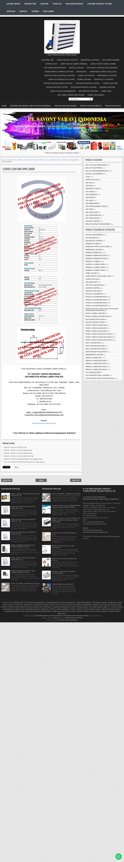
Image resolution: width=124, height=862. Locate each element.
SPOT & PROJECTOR (92, 343)
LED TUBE (89, 209)
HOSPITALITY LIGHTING (103, 79)
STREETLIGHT (51, 64)
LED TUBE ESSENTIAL (93, 215)
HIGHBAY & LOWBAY (92, 261)
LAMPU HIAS (106, 91)
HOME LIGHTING (84, 79)
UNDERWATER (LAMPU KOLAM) (14, 611)
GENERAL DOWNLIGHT (93, 252)
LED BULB (89, 186)
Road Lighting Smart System (95, 319)
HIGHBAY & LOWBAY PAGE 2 (95, 267)
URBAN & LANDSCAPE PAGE (95, 361)
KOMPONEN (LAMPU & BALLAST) (103, 72)
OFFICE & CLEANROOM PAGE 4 (96, 303)
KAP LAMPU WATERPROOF (55, 68)
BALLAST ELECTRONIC (93, 168)
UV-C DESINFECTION (92, 372)
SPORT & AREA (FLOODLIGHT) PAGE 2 (99, 337)
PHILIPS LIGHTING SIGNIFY (65, 106)
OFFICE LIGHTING (76, 68)
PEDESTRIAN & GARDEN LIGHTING (59, 72)
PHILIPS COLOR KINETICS (91, 106)
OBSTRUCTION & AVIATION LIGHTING (59, 75)
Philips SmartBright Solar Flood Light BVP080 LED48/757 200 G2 (23, 546)
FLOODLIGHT (19, 604)
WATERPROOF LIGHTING (90, 604)
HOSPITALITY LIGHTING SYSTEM (44, 604)
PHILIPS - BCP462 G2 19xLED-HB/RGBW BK (18, 453)
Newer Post (7, 480)
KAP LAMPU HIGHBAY (111, 60)
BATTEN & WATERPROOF (94, 174)
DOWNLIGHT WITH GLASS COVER (97, 246)
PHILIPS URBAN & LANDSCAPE (63, 584)
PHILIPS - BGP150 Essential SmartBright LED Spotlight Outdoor (23, 459)
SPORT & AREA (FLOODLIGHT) (96, 331)
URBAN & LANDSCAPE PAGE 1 (96, 363)
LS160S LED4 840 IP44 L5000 (19, 169)
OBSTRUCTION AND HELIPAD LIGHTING (27, 609)
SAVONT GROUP (13, 4)
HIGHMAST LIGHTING (115, 602)
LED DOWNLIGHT (91, 194)
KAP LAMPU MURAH (95, 607)
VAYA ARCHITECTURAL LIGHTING (56, 160)
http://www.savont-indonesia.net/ (44, 423)
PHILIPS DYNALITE (113, 106)
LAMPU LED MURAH (96, 95)
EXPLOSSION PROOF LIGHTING (84, 87)
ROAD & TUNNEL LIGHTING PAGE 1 (97, 316)
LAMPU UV (106, 607)
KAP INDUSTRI (77, 604)
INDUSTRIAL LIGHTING (90, 60)
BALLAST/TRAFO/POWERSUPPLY (97, 171)
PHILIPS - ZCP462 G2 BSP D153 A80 (15, 447)
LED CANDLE (90, 191)
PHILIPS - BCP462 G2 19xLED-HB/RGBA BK (18, 450)
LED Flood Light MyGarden (94, 285)
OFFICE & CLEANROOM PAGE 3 (96, 300)
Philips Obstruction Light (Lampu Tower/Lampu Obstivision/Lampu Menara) (101, 309)
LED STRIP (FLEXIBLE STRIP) (34, 160)
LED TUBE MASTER (92, 218)
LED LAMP (89, 200)
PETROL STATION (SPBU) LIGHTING (58, 83)
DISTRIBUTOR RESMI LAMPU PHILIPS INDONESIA (30, 106)
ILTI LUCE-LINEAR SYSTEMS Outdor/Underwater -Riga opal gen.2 (24, 462)
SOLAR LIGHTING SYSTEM (57, 87)
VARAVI (55, 618)
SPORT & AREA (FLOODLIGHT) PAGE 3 (99, 340)
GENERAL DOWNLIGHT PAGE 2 (96, 255)
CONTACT (23, 11)
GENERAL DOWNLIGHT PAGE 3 (96, 258)
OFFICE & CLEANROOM (93, 294)
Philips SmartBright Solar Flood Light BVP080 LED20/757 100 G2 (23, 571)
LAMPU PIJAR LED (92, 180)
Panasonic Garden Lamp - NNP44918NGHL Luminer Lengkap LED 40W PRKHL (66, 506)
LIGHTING (44, 4)
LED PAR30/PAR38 (91, 203)
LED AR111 (89, 183)
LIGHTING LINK (48, 60)
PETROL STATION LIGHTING (91, 609)
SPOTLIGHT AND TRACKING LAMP (110, 604)
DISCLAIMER (48, 11)
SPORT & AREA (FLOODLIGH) (95, 325)
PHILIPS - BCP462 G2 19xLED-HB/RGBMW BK (19, 456)
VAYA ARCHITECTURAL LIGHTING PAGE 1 (100, 378)
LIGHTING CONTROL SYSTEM (99, 4)
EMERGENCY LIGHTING (107, 75)
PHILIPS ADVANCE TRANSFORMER (97, 224)
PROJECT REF (30, 4)
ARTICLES (11, 11)
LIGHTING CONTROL (92, 221)
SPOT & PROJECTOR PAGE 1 (95, 346)
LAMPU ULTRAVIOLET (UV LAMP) (61, 79)
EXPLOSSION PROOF (74, 4)
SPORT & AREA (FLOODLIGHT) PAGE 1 (99, 334)
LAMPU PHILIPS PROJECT (84, 602)
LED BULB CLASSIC (92, 188)
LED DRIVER (89, 197)
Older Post (75, 480)
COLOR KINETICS (91, 238)
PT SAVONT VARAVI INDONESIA (35, 602)
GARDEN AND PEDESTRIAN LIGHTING (64, 607)
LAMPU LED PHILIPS (86, 75)
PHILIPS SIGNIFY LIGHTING (73, 618)
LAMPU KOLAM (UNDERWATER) (63, 91)
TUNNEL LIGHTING (110, 83)
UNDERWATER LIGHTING (94, 355)
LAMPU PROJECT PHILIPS (67, 60)
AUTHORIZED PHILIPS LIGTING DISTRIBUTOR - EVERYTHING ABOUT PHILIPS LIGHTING (61, 615)
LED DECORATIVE (8, 609)
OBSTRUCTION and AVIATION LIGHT (31, 607)
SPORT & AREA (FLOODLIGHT (96, 328)
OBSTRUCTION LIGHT (93, 291)
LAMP (87, 177)
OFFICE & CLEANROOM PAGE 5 (96, 306)
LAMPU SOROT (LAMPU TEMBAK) (73, 64)
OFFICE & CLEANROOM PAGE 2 (96, 297)
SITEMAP (35, 11)
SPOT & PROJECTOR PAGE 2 (95, 349)
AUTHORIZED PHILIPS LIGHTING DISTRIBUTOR (60, 602)
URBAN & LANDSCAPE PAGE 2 (96, 366)
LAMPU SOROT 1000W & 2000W (103, 64)
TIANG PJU (57, 4)
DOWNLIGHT (81, 72)
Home (4, 106)
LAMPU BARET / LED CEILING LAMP (98, 276)
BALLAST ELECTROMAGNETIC (96, 165)
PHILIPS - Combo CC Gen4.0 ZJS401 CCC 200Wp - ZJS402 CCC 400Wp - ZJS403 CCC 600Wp (66, 520)
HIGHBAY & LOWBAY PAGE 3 (95, 270)
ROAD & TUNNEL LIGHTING (95, 313)
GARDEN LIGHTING (107, 87)
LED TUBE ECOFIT (91, 212)
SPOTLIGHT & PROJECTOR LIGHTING (102, 68)
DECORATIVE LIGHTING (88, 91)
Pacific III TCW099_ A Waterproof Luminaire (25, 583)
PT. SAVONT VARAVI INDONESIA (68, 620)
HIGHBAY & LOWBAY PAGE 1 (95, 264)
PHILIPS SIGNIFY (18, 602)
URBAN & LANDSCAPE (93, 358)
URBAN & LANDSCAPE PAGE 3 (96, 369)
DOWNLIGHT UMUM (92, 244)
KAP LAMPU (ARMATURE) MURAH (71, 95)
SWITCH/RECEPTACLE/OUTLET (96, 352)
